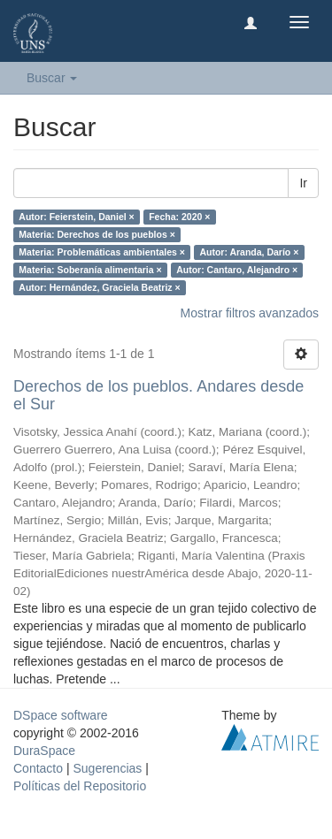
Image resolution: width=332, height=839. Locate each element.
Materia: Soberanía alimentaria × (90, 269)
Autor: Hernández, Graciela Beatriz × (99, 287)
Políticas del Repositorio (79, 786)
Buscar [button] (52, 78)
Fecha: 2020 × (179, 216)
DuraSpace (44, 751)
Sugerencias (107, 768)
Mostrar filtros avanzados (250, 313)
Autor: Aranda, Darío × (248, 252)
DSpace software (60, 715)
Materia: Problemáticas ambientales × (102, 252)
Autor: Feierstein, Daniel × (76, 216)
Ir (303, 183)
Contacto (38, 768)
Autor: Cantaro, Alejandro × (236, 269)
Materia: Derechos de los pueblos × (97, 234)
